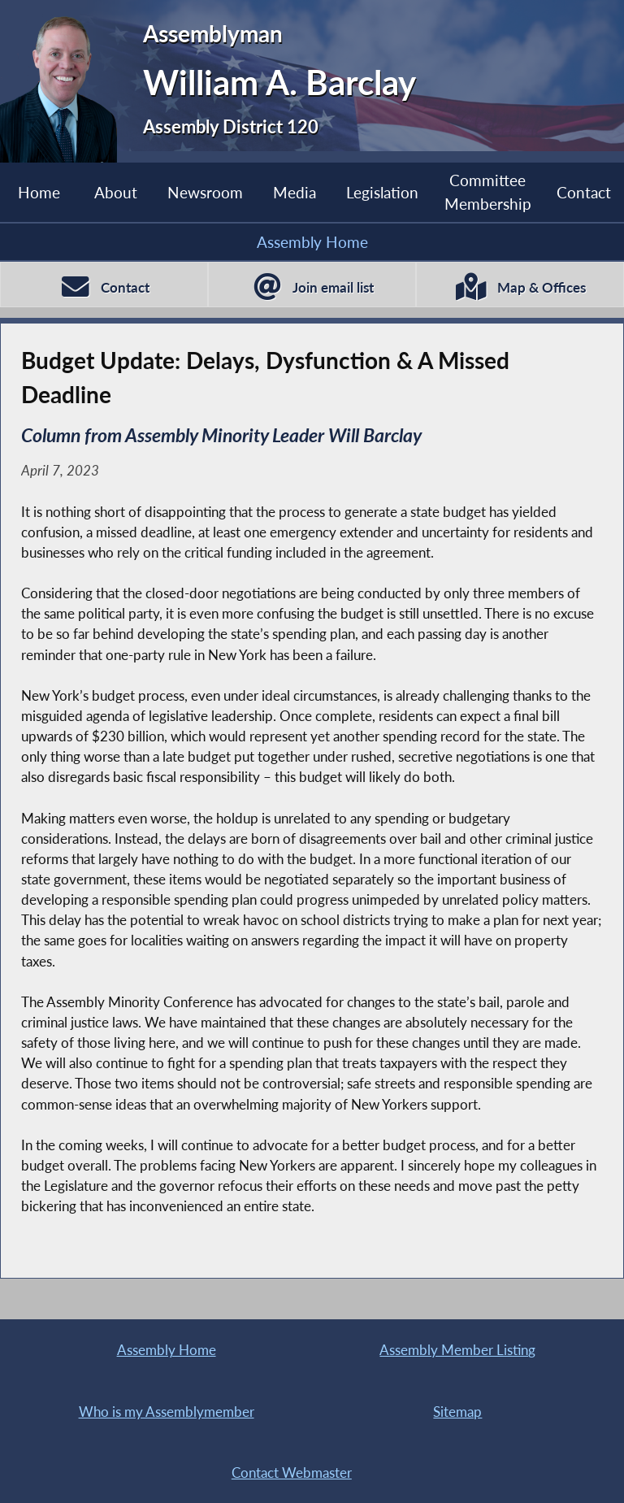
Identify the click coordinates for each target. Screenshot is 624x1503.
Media (294, 192)
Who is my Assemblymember (166, 1411)
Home (39, 192)
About (115, 192)
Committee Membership (487, 191)
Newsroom (205, 192)
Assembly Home (312, 241)
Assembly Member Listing (457, 1349)
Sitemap (457, 1411)
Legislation (382, 192)
